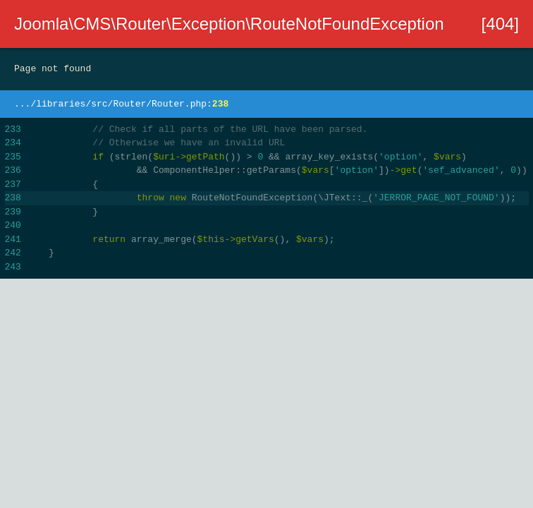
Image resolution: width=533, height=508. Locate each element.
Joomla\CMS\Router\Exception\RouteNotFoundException (229, 23)
